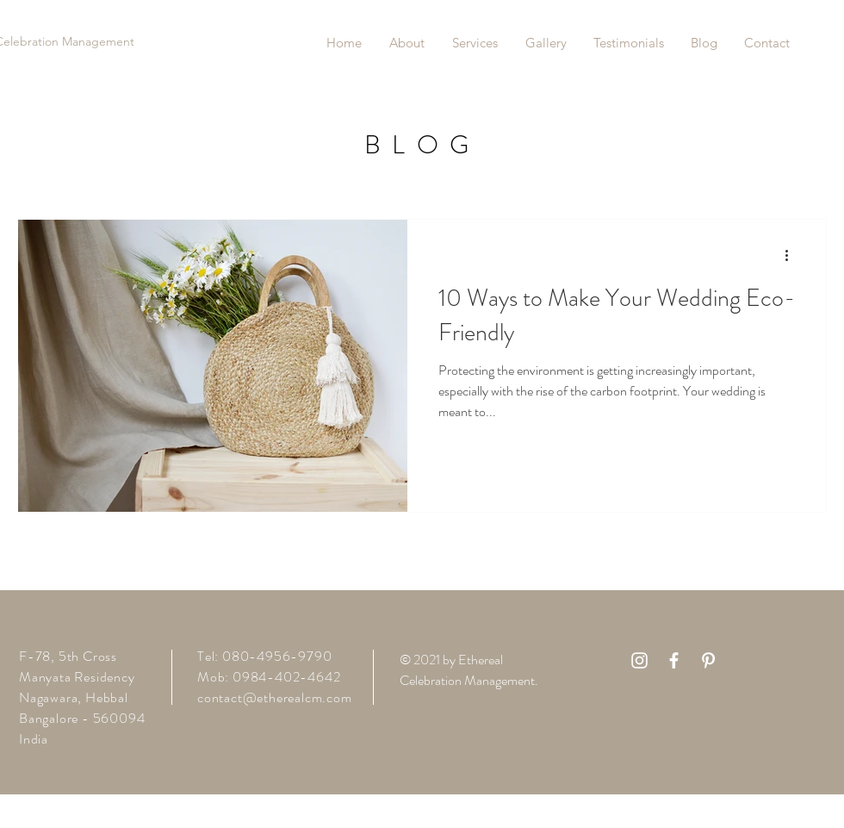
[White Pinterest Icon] (708, 660)
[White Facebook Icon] (674, 660)
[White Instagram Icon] (639, 660)
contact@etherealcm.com (274, 697)
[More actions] (792, 255)
